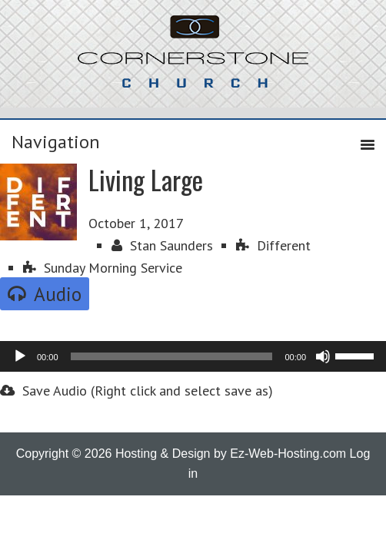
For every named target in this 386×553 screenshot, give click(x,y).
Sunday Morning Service (102, 267)
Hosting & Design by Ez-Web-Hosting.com (230, 453)
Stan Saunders (162, 245)
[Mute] (323, 356)
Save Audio (43, 390)
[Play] (20, 356)
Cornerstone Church (193, 59)
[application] (193, 356)
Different (273, 245)
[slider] (172, 356)
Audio (45, 293)
